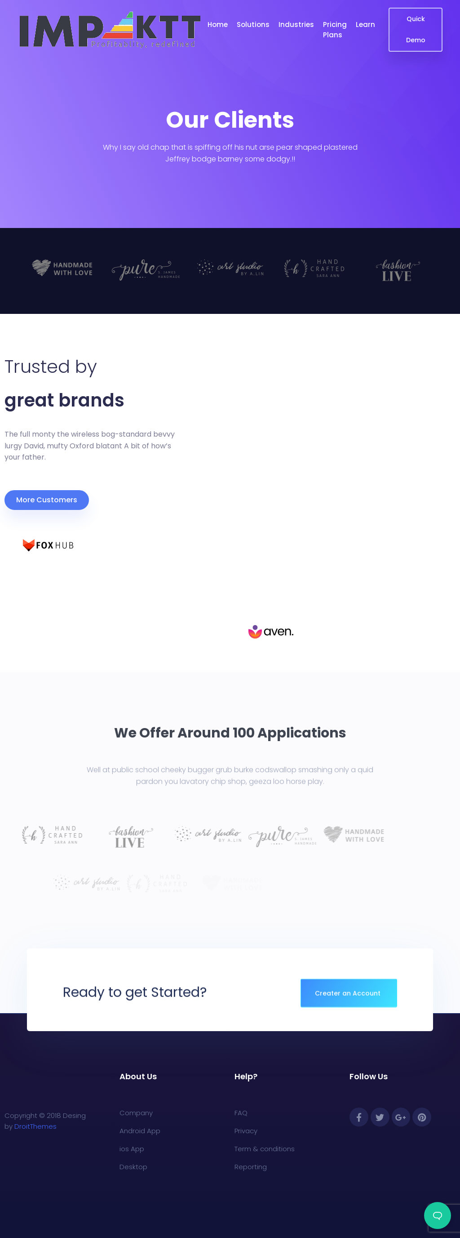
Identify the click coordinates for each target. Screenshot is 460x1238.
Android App (139, 1130)
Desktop (133, 1166)
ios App (131, 1148)
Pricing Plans (335, 30)
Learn (365, 24)
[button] (46, 500)
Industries (296, 24)
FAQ (241, 1112)
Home (218, 24)
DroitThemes (35, 1126)
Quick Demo (415, 29)
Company (136, 1112)
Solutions (253, 24)
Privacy (245, 1130)
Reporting (250, 1166)
